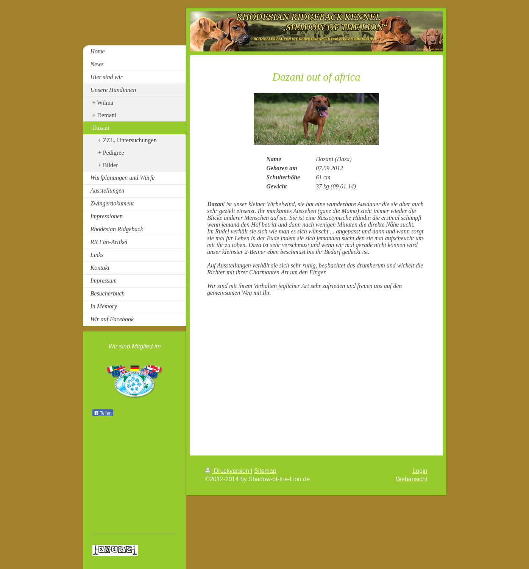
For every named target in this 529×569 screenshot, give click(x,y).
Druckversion (228, 471)
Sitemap (265, 471)
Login (419, 471)
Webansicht (411, 479)
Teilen (103, 413)
